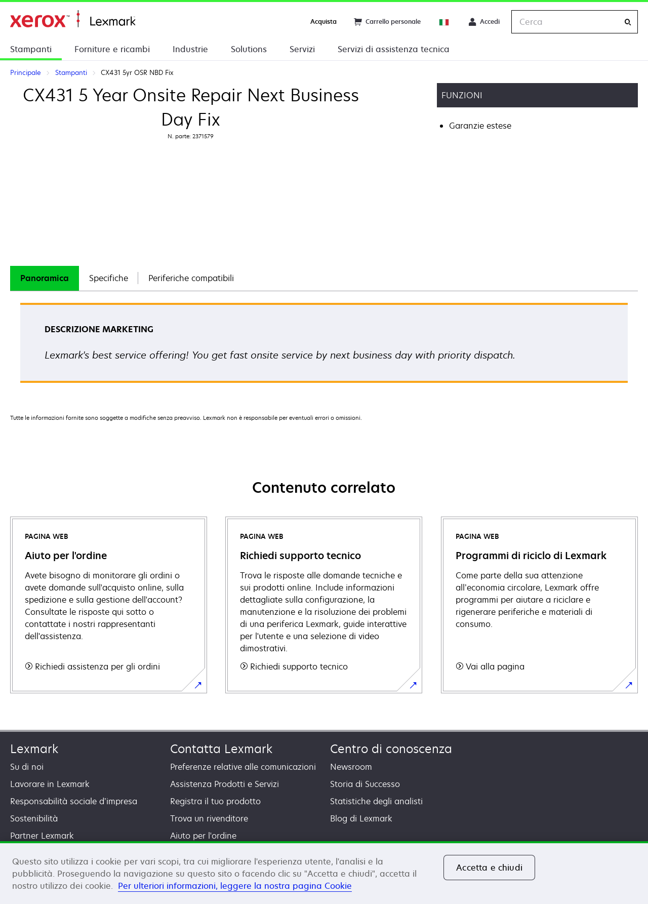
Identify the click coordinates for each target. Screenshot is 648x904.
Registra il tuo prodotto (215, 801)
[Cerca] (628, 22)
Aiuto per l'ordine (203, 835)
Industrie (190, 49)
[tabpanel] (324, 346)
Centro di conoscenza (391, 749)
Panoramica (44, 278)
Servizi (302, 49)
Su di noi (27, 766)
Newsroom (351, 766)
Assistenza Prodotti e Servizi (224, 784)
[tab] (44, 278)
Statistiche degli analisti (376, 801)
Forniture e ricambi (112, 49)
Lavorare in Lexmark (50, 784)
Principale (72, 19)
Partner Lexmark (42, 835)
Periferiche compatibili (191, 278)
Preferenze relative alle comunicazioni (243, 766)
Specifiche (108, 278)
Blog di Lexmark (361, 818)
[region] (324, 872)
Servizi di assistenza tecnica (394, 49)
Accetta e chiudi (489, 867)
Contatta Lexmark (221, 749)
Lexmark (34, 749)
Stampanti (31, 49)
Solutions (249, 49)
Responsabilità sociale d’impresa (73, 801)
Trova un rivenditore (209, 818)
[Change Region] (444, 22)
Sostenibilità (34, 818)
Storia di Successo (365, 784)
